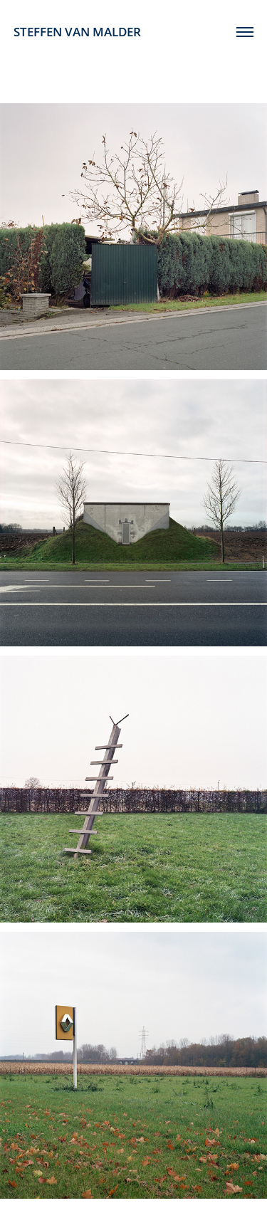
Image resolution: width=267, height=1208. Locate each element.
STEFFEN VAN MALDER (77, 31)
